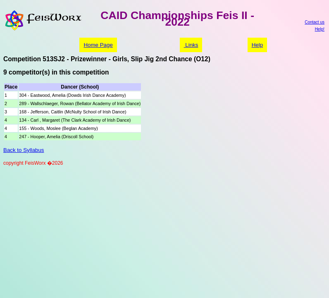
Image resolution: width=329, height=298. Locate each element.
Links (191, 45)
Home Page (97, 45)
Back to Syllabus (23, 150)
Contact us (314, 22)
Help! (319, 29)
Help (257, 45)
